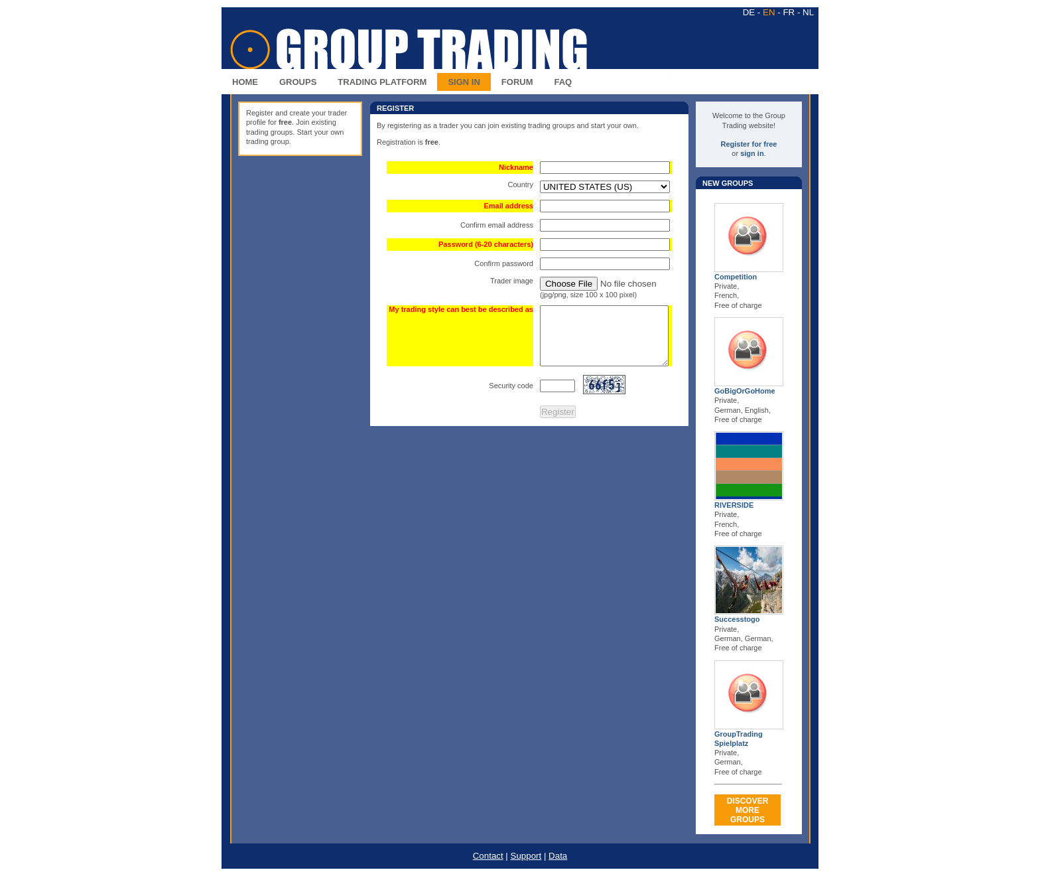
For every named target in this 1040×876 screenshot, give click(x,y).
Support (526, 856)
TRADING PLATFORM (382, 82)
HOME (245, 82)
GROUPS (297, 82)
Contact (488, 856)
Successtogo (736, 619)
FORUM (517, 82)
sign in (751, 153)
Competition (735, 277)
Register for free (749, 144)
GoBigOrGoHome (744, 391)
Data (558, 856)
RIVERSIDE (733, 505)
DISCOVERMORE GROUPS (748, 810)
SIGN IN (464, 82)
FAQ (563, 82)
